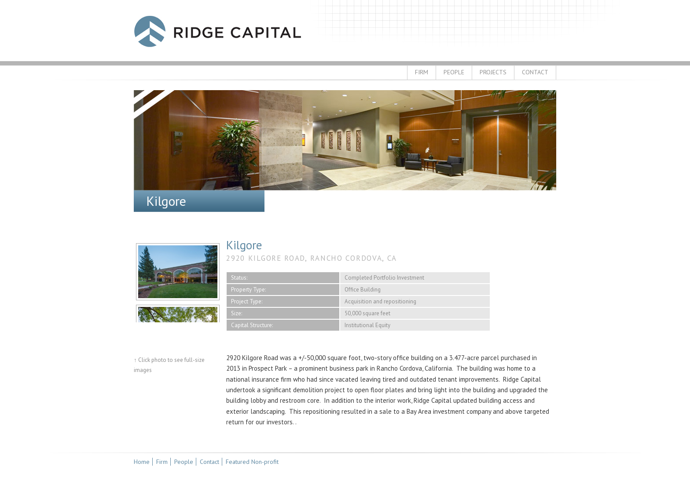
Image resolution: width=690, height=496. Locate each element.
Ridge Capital (217, 31)
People (454, 72)
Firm (421, 72)
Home (142, 462)
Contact (535, 72)
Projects (493, 72)
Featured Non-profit (252, 462)
